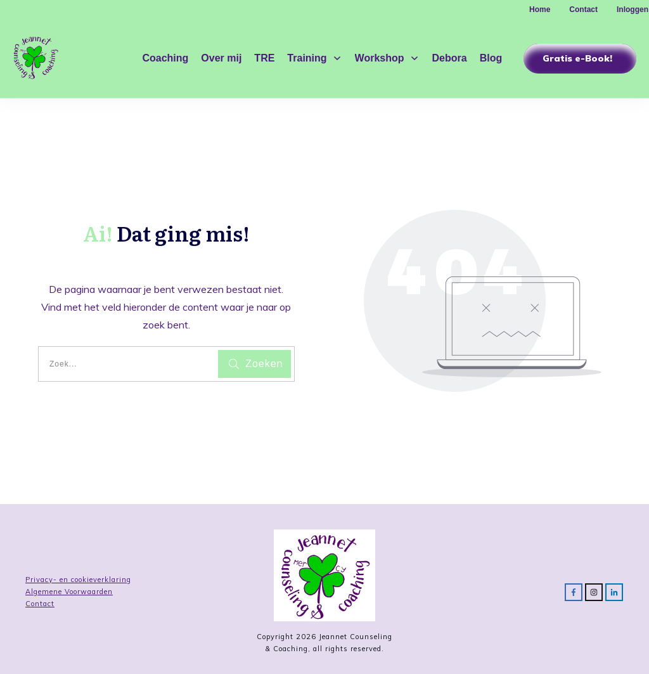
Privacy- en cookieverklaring (78, 579)
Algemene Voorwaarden (69, 591)
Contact (40, 603)
